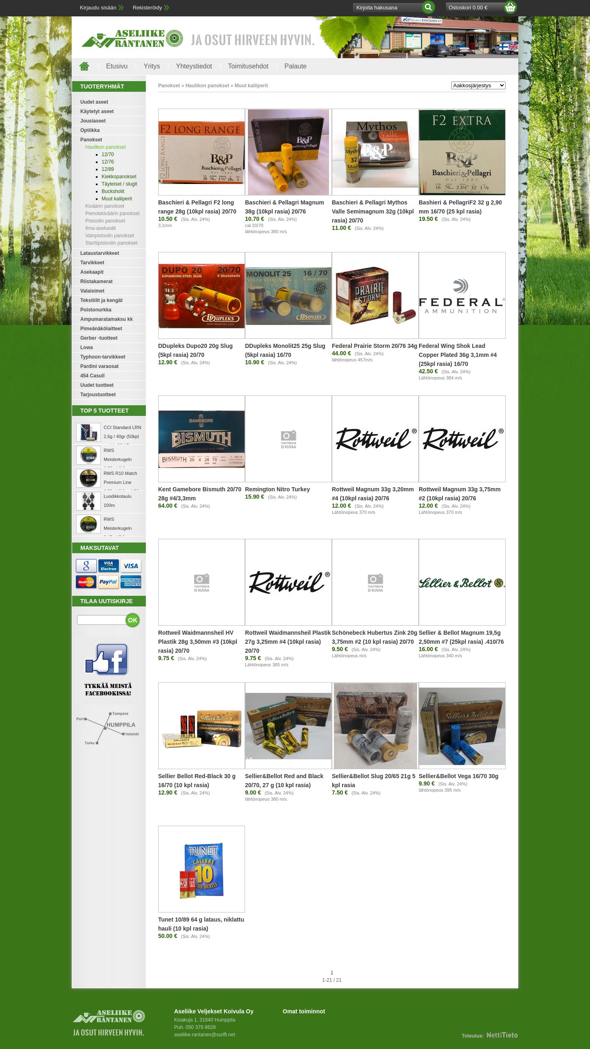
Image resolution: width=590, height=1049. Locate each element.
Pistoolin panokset (105, 221)
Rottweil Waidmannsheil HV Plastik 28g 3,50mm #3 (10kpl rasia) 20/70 (197, 641)
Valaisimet (92, 291)
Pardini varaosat (99, 366)
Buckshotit (113, 191)
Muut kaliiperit (117, 199)
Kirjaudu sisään (98, 8)
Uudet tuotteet (96, 385)
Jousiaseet (93, 121)
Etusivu (116, 66)
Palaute (295, 66)
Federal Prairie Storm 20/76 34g (375, 346)
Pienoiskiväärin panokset (112, 213)
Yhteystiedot (194, 66)
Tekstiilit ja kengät (101, 300)
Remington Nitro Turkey (277, 489)
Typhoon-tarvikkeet (102, 357)
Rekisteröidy (147, 8)
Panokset (91, 140)
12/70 (108, 154)
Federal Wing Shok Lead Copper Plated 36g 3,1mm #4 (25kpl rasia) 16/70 (458, 355)
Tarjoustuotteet (98, 394)
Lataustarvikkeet (99, 253)
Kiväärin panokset (104, 206)
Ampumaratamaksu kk (106, 319)
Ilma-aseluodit (100, 228)
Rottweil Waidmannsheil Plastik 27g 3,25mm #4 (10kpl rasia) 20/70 (288, 641)
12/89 (108, 169)
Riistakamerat (96, 281)
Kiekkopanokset (119, 176)
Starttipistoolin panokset (111, 243)
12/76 (108, 162)
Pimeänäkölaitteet (101, 329)
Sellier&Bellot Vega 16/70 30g (459, 776)
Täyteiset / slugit (119, 184)
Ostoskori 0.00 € (468, 8)
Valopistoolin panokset (109, 235)
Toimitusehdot (248, 66)
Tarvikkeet (92, 263)
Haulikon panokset (105, 147)
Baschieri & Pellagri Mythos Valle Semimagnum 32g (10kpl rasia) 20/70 (373, 211)
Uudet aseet (94, 102)
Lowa (86, 347)
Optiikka (90, 130)
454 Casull (92, 376)
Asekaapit (92, 272)
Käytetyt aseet (96, 111)
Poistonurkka (95, 310)
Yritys (151, 66)
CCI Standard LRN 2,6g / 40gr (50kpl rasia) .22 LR (122, 436)
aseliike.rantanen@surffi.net (204, 1035)
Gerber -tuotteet (99, 338)
